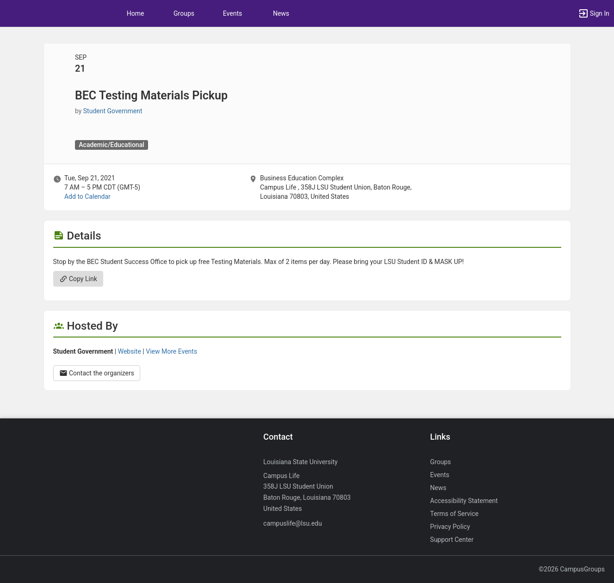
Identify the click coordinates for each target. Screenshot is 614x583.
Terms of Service (454, 513)
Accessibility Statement (464, 500)
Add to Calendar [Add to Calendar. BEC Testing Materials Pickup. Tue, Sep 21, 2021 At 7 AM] (87, 196)
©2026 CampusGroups (572, 569)
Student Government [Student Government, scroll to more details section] (113, 111)
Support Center (452, 539)
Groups (184, 13)
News (281, 13)
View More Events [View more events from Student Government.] (171, 351)
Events (232, 13)
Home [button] (135, 13)
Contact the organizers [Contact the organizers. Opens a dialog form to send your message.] (97, 373)
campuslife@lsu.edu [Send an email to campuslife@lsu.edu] (292, 523)
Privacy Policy (450, 526)
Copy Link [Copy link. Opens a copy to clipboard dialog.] (78, 278)
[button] (593, 13)
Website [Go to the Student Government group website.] (129, 351)
